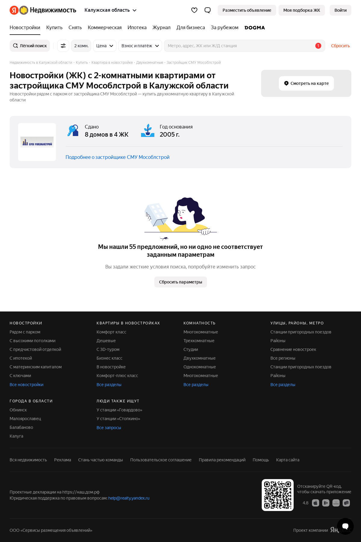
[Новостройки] (26, 27)
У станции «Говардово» (119, 409)
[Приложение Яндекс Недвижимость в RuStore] (346, 502)
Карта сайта (287, 459)
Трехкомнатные (199, 340)
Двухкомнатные (200, 358)
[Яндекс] (14, 10)
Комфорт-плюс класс (117, 375)
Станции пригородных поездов (301, 332)
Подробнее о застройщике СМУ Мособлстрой (118, 157)
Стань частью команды (100, 459)
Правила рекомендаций (222, 459)
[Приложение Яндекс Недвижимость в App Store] (315, 502)
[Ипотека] (137, 27)
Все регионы (282, 358)
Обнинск (18, 409)
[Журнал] (162, 27)
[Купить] (54, 27)
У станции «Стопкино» (118, 418)
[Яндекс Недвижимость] (47, 10)
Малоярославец (25, 418)
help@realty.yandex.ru (129, 498)
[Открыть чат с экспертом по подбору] (345, 526)
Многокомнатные (201, 332)
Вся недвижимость (28, 459)
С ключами (20, 375)
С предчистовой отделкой (35, 349)
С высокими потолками (32, 340)
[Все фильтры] (63, 46)
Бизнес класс (109, 358)
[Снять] (75, 27)
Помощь (261, 459)
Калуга (16, 436)
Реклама (62, 459)
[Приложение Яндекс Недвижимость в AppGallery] (336, 502)
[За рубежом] (225, 27)
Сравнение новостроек (293, 349)
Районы (277, 340)
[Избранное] (194, 10)
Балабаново (21, 427)
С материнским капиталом (36, 366)
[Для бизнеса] (191, 27)
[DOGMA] (253, 27)
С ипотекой (21, 358)
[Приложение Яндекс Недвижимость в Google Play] (325, 502)
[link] (340, 10)
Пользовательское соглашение (161, 459)
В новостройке (111, 366)
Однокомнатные (200, 366)
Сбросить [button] (340, 45)
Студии (191, 349)
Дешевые (106, 340)
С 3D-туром (108, 349)
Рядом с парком (25, 332)
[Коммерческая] (105, 27)
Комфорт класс (111, 332)
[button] (207, 10)
